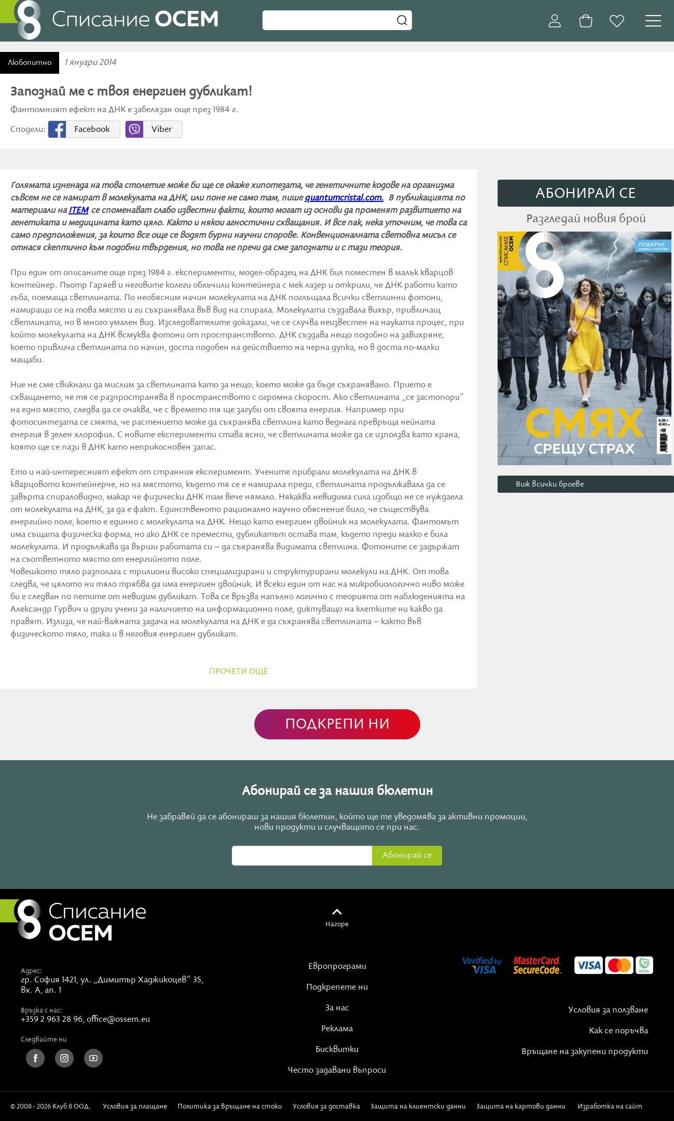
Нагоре (337, 924)
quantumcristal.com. (344, 198)
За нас (337, 1008)
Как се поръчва (618, 1031)
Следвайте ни (44, 1039)
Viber (162, 130)
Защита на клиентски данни (418, 1106)
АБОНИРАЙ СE (585, 194)
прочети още (238, 672)
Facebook (91, 130)
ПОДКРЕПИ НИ (337, 724)
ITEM (78, 211)
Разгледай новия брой (586, 219)
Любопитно (29, 62)
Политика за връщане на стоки (229, 1106)
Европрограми (337, 967)
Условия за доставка (326, 1106)
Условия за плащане (135, 1106)
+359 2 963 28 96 (51, 1020)
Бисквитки (337, 1050)
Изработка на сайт (620, 1106)
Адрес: (31, 971)
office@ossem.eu (118, 1020)
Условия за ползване (608, 1010)
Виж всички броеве (550, 484)
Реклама (337, 1029)
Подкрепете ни (337, 987)
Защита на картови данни (521, 1106)
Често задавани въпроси (337, 1070)
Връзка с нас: (41, 1010)
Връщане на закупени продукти (584, 1052)
